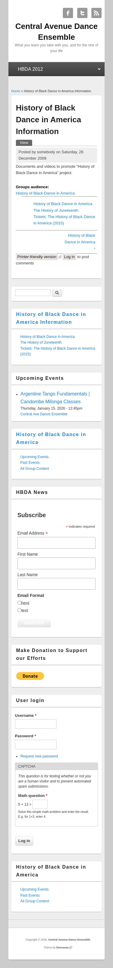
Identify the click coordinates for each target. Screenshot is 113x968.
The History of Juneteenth (55, 210)
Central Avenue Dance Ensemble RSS (96, 13)
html (25, 603)
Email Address (32, 533)
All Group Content (34, 469)
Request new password (39, 756)
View (26, 142)
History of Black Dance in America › (80, 241)
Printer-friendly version (36, 256)
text (24, 610)
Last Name (27, 574)
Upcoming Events (34, 457)
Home (15, 91)
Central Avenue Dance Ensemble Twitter (82, 13)
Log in (69, 256)
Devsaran (62, 947)
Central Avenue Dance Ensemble (69, 939)
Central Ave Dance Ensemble (44, 414)
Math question (32, 795)
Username (26, 715)
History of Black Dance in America (45, 193)
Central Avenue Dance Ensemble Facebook (68, 13)
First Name (27, 554)
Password (25, 736)
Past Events (30, 463)
